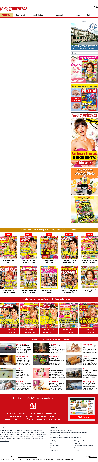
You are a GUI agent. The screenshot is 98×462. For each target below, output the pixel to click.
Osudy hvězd (54, 445)
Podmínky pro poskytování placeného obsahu (64, 435)
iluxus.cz (52, 369)
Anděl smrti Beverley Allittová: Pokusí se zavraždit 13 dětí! (23, 384)
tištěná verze (9, 330)
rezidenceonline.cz (88, 381)
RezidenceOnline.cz (12, 419)
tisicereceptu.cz (54, 356)
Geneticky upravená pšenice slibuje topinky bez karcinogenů (90, 359)
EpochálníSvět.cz (42, 416)
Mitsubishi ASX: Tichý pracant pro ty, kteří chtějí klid (23, 346)
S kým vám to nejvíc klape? (90, 346)
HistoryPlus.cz (42, 419)
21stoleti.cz (86, 356)
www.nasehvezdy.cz (7, 457)
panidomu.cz (20, 369)
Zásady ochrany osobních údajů (84, 445)
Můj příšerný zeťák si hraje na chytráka (56, 384)
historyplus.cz (87, 369)
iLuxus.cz (53, 416)
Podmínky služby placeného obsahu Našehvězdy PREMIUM (68, 432)
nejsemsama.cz (87, 344)
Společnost (53, 443)
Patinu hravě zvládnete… (20, 371)
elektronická (9, 333)
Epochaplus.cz (12, 413)
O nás (76, 448)
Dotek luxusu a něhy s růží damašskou (56, 371)
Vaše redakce (4, 441)
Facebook (77, 443)
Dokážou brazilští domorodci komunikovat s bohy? (56, 346)
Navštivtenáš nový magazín (82, 416)
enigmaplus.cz (53, 344)
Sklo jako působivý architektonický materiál (89, 384)
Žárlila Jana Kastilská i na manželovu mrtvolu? (90, 371)
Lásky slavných (55, 448)
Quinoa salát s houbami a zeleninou (56, 359)
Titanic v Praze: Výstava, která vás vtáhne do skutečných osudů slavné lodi (22, 359)
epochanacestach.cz (22, 356)
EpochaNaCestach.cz (16, 416)
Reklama (76, 450)
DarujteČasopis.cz (28, 419)
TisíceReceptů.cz (36, 413)
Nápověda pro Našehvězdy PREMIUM (61, 430)
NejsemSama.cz (54, 419)
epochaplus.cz (20, 381)
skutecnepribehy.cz (55, 381)
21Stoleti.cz (30, 416)
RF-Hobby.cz (93, 457)
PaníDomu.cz (23, 413)
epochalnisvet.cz (21, 344)
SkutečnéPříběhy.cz (51, 413)
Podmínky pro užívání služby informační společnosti (66, 437)
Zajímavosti (54, 450)
